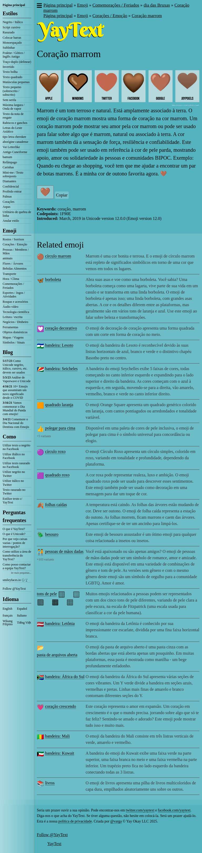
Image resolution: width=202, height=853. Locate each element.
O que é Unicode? (14, 534)
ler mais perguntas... (21, 572)
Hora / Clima (11, 279)
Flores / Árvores (13, 263)
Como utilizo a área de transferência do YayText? (17, 555)
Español (22, 608)
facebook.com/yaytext (174, 810)
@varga (116, 821)
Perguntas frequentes (14, 516)
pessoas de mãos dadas (64, 551)
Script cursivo (11, 27)
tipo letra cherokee (14, 137)
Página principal (14, 5)
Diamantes (9, 181)
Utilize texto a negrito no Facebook (16, 447)
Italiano (22, 615)
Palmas (7, 196)
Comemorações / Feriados (13, 285)
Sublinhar (9, 47)
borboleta (53, 279)
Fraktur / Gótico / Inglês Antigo (14, 54)
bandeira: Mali (57, 736)
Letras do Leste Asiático (12, 129)
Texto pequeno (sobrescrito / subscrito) (12, 91)
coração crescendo (60, 706)
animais (7, 258)
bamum (7, 157)
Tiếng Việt (24, 622)
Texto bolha (10, 72)
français (8, 615)
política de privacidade (75, 821)
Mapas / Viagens (13, 337)
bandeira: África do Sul (64, 676)
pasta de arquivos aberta (57, 655)
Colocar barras (12, 37)
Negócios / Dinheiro (15, 322)
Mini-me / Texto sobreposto (13, 174)
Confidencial (11, 186)
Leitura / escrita (12, 317)
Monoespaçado (12, 42)
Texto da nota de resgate (13, 115)
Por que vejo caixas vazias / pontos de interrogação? (15, 542)
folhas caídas (56, 504)
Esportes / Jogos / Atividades (14, 294)
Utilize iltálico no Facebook (14, 456)
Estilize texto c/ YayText (12, 500)
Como (9, 437)
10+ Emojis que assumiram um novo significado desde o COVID (15, 392)
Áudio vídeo (10, 307)
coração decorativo (61, 328)
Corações (8, 202)
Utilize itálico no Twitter (13, 482)
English (7, 608)
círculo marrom (58, 256)
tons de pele (47, 594)
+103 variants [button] (45, 559)
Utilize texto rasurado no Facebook (16, 465)
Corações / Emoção (15, 244)
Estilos (10, 13)
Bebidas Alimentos (15, 268)
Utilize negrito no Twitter (14, 473)
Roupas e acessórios (15, 302)
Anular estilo (11, 221)
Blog (8, 352)
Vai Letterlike (11, 147)
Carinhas (8, 167)
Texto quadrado (12, 77)
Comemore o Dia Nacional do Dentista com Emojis (16, 423)
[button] (39, 6)
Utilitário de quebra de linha (17, 214)
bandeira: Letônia (59, 623)
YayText (54, 843)
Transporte (9, 274)
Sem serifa (9, 100)
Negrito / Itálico (13, 22)
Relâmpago (10, 162)
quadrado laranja (59, 404)
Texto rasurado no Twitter (14, 491)
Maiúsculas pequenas (16, 82)
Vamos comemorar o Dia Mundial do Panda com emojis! (14, 408)
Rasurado (8, 32)
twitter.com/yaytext (140, 810)
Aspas (6, 207)
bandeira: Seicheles (61, 368)
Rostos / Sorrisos (13, 239)
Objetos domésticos (15, 332)
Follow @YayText (14, 588)
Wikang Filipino (8, 622)
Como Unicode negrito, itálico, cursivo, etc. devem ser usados (15, 366)
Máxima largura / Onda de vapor (13, 106)
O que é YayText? (14, 529)
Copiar (62, 195)
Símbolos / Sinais (14, 342)
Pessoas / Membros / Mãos (16, 251)
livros (49, 783)
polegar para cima (60, 428)
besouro (51, 534)
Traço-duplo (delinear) (17, 62)
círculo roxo (55, 451)
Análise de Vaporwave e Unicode (17, 379)
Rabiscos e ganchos (15, 123)
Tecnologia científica (16, 312)
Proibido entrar (12, 191)
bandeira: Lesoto (59, 345)
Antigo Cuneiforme (15, 152)
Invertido (8, 67)
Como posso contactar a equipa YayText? (17, 566)
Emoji (9, 231)
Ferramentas (10, 327)
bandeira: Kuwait (59, 753)
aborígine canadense (15, 142)
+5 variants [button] (44, 436)
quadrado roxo (57, 475)
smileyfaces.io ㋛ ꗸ (15, 580)
